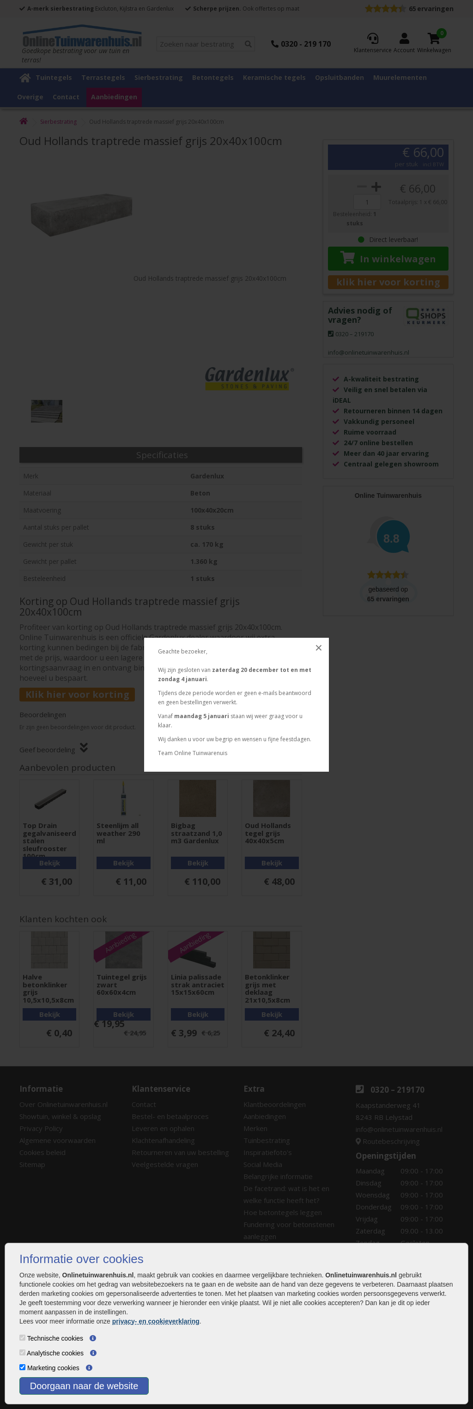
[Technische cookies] (22, 1338)
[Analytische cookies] (22, 1352)
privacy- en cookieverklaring (156, 1321)
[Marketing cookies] (22, 1367)
